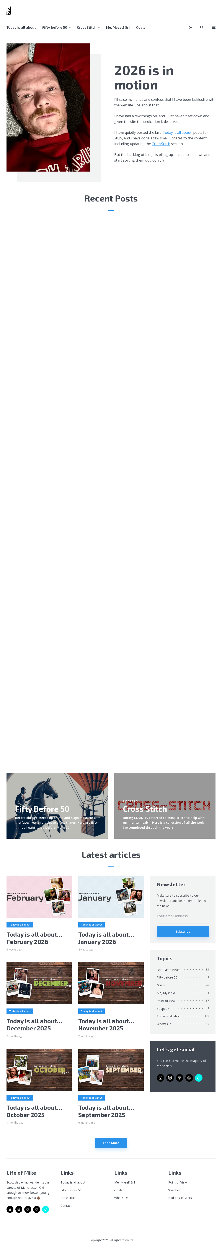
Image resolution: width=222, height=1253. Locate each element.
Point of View (166, 1001)
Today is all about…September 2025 (106, 1111)
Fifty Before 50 (71, 1190)
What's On (164, 1024)
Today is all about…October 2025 (34, 1111)
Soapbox (163, 1009)
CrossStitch (86, 27)
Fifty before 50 (54, 27)
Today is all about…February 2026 (34, 938)
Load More (111, 1143)
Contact (66, 1205)
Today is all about (21, 27)
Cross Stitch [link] (145, 808)
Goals (140, 27)
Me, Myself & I (118, 27)
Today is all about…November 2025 (106, 1024)
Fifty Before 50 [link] (42, 808)
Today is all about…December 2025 (34, 1024)
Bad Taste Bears (168, 970)
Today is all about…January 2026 (106, 938)
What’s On (121, 1198)
